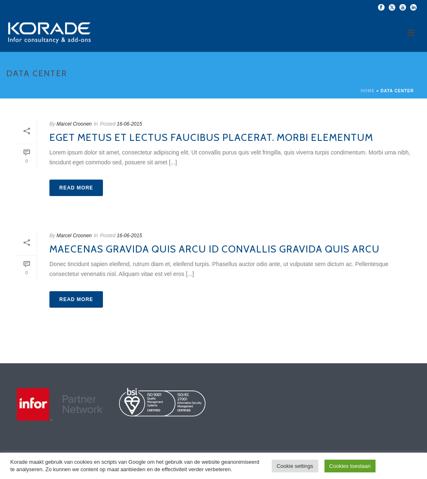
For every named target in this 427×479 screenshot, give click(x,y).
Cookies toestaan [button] (350, 466)
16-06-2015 (129, 124)
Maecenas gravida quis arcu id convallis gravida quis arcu (214, 249)
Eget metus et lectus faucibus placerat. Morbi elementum (211, 137)
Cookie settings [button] (295, 466)
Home (368, 91)
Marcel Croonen (73, 124)
